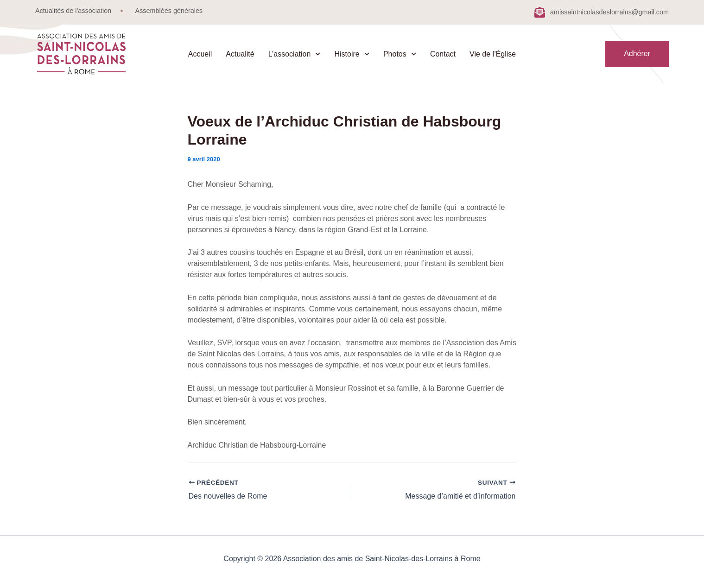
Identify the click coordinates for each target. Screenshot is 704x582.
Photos (399, 54)
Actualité (240, 54)
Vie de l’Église (492, 54)
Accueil (200, 54)
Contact (443, 54)
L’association (294, 54)
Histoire (351, 54)
